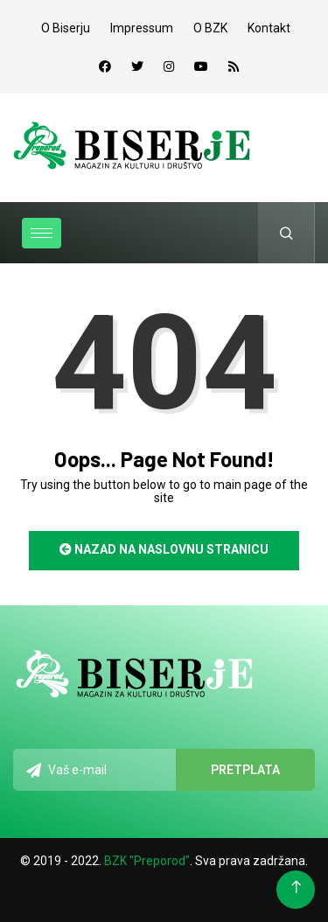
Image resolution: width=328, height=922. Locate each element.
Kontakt (269, 28)
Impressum (141, 28)
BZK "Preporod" (147, 861)
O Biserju (65, 28)
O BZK (210, 28)
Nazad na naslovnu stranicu (164, 549)
